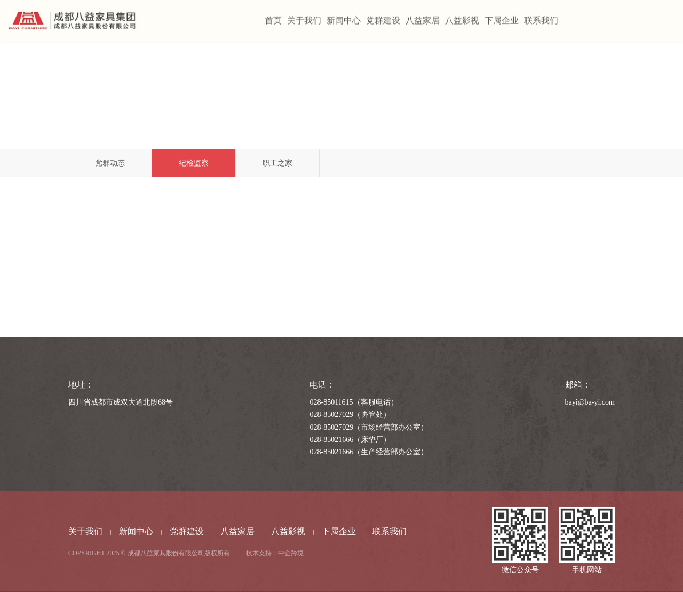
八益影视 (288, 531)
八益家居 (237, 531)
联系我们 (389, 531)
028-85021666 (331, 440)
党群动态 (110, 163)
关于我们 (85, 531)
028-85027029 (331, 415)
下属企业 (339, 531)
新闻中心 (136, 531)
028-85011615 (331, 402)
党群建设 (187, 531)
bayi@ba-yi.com (590, 402)
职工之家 (277, 163)
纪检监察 (194, 163)
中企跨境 (291, 553)
